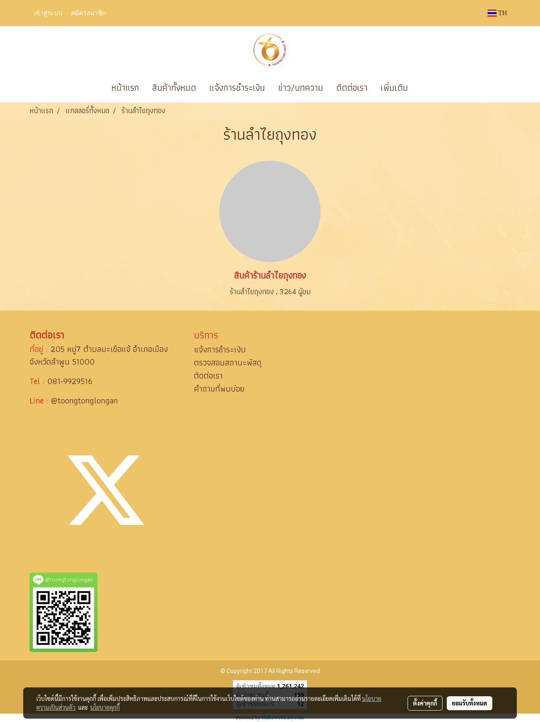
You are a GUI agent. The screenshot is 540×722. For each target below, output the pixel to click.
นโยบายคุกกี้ (105, 707)
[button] (426, 87)
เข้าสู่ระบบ (48, 13)
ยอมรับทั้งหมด (469, 703)
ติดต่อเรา (351, 87)
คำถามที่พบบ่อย (219, 388)
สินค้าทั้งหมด (174, 87)
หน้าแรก (125, 87)
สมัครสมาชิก (88, 13)
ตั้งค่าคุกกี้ (425, 703)
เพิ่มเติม (394, 87)
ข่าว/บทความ (300, 87)
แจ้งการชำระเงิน (237, 87)
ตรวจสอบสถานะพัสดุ (228, 362)
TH (497, 12)
